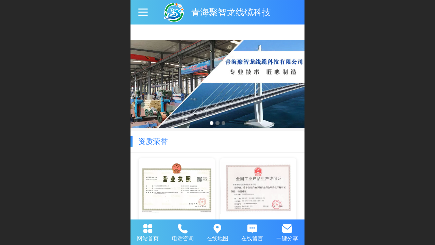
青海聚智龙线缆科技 (231, 12)
